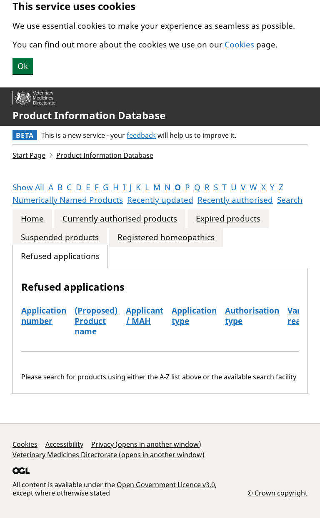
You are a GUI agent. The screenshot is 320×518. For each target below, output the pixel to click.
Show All (28, 187)
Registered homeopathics (166, 237)
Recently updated (160, 199)
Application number (43, 315)
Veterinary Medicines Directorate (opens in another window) (108, 454)
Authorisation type (252, 315)
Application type (194, 315)
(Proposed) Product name (96, 321)
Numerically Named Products (67, 199)
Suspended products (60, 237)
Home (32, 219)
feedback (141, 135)
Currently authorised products (119, 219)
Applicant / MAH (144, 315)
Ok (23, 66)
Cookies (239, 44)
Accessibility (64, 444)
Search (289, 199)
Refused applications (60, 256)
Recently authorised (235, 199)
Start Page (28, 155)
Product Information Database (88, 115)
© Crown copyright (278, 492)
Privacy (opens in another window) (146, 444)
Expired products (228, 219)
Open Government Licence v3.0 (166, 484)
